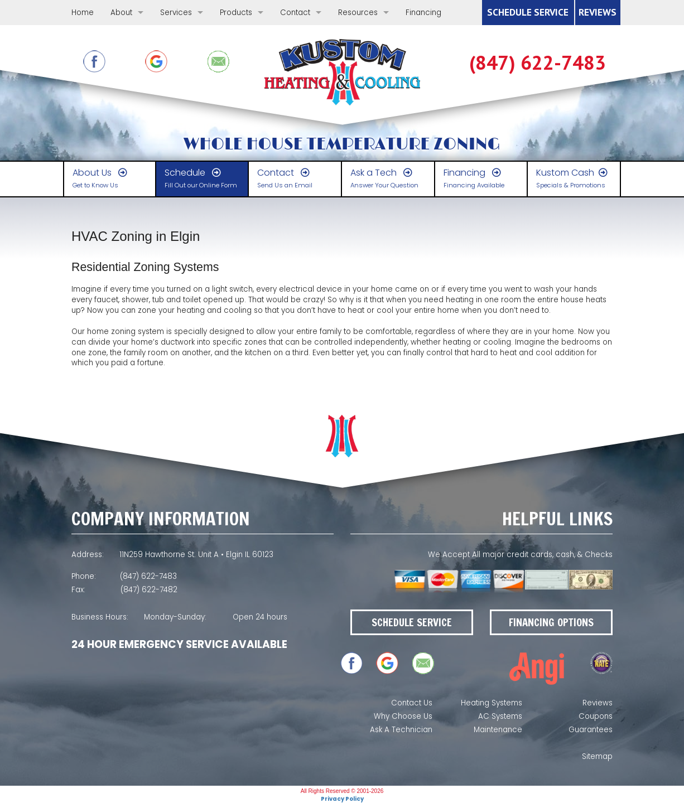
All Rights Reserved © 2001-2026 (342, 791)
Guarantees (591, 729)
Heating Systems (491, 703)
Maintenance (498, 729)
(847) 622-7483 (537, 62)
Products (236, 12)
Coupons (596, 716)
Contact (295, 12)
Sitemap (597, 756)
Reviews (597, 703)
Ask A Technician (401, 729)
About (121, 12)
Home (82, 12)
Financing (423, 12)
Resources (358, 12)
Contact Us (411, 703)
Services (176, 12)
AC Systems (500, 716)
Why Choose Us (403, 716)
